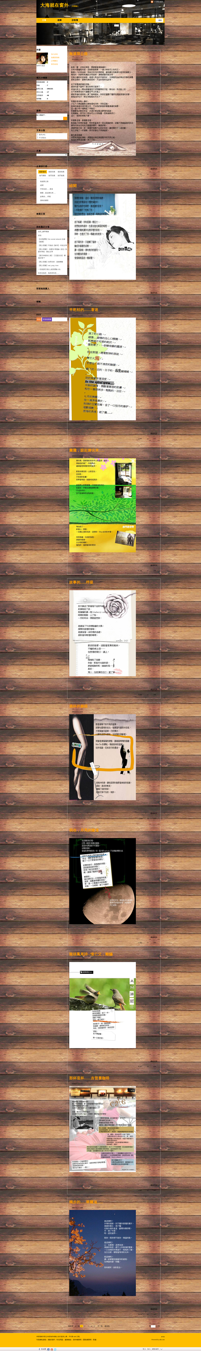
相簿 (59, 20)
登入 (144, 1349)
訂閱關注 (54, 61)
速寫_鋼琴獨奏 (43, 232)
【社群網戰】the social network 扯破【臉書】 (51, 240)
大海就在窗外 (54, 5)
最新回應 (51, 172)
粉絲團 (43, 1349)
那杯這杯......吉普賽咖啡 (89, 1078)
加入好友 (54, 54)
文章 (44, 20)
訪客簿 (75, 20)
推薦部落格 (55, 57)
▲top (163, 1336)
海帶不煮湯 (40, 66)
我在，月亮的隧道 (84, 830)
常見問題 (59, 1340)
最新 (160, 20)
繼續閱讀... (154, 169)
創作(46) (42, 135)
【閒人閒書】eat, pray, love (48, 265)
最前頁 (70, 1326)
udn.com (162, 1340)
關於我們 (51, 1340)
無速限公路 (78, 54)
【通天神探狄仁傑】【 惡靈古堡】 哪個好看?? (52, 257)
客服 (94, 1340)
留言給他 (54, 64)
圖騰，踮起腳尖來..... (87, 450)
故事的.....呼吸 (81, 582)
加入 (149, 1349)
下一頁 (100, 1326)
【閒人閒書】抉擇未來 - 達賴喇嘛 (50, 262)
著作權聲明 (77, 1340)
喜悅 (39, 235)
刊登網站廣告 (41, 1340)
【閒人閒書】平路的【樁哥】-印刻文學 (52, 245)
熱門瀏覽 (42, 176)
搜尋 (65, 118)
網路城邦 (155, 1349)
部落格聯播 (47, 319)
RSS (39, 319)
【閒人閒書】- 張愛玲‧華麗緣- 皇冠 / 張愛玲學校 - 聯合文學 (52, 250)
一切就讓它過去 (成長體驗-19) (49, 269)
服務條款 (68, 1340)
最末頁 (107, 1326)
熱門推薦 (61, 176)
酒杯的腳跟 (78, 706)
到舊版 (75, 6)
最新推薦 (61, 172)
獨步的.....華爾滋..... (86, 1202)
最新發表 (42, 172)
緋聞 (73, 186)
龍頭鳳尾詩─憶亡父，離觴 (91, 954)
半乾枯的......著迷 (83, 310)
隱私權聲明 (87, 1340)
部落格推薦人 (42, 289)
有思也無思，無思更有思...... (48, 273)
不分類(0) (42, 138)
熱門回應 (51, 176)
